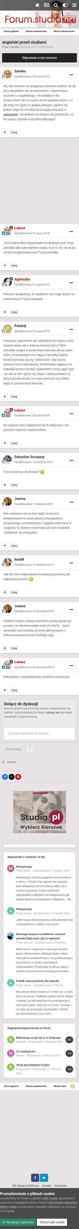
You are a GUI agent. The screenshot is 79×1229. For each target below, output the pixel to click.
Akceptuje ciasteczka (18, 1222)
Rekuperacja (24, 866)
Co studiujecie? (26, 1051)
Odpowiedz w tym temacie (39, 57)
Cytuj (14, 132)
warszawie (10, 114)
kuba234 (21, 1041)
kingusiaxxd (23, 1069)
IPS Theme (18, 1185)
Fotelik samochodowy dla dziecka (37, 981)
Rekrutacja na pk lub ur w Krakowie (38, 1037)
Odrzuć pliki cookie (52, 1222)
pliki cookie (50, 1198)
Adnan (27, 913)
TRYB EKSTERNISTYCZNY (33, 1065)
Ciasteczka (60, 1185)
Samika (14, 47)
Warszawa (46, 47)
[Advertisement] (39, 181)
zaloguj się (52, 712)
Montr (27, 870)
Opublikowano (32, 76)
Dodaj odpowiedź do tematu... (29, 733)
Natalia (20, 1055)
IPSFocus (33, 1185)
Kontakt (46, 1185)
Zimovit (28, 942)
